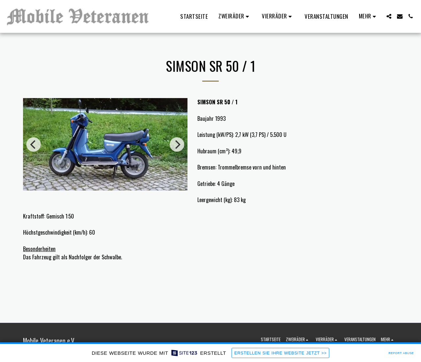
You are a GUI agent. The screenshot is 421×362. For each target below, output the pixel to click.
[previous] (33, 144)
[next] (177, 144)
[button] (234, 16)
